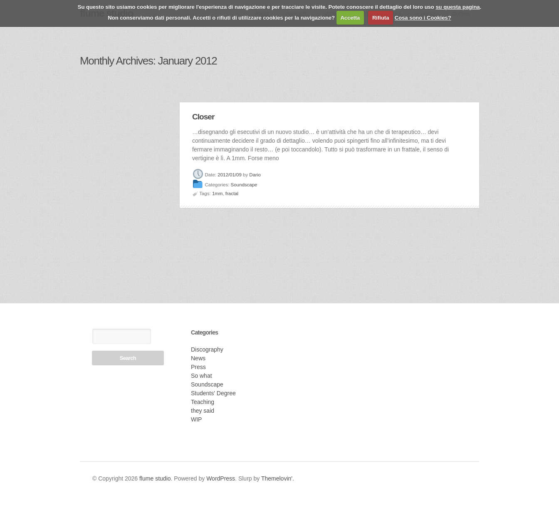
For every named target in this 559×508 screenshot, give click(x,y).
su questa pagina (457, 7)
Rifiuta (380, 18)
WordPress (220, 478)
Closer (203, 116)
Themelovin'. (277, 478)
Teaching (202, 402)
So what (201, 375)
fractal (231, 193)
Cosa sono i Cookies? (423, 18)
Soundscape (244, 185)
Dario (254, 174)
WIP (196, 419)
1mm (217, 193)
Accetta (350, 18)
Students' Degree (213, 393)
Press (198, 367)
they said (202, 410)
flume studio (155, 478)
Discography (207, 349)
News (198, 358)
